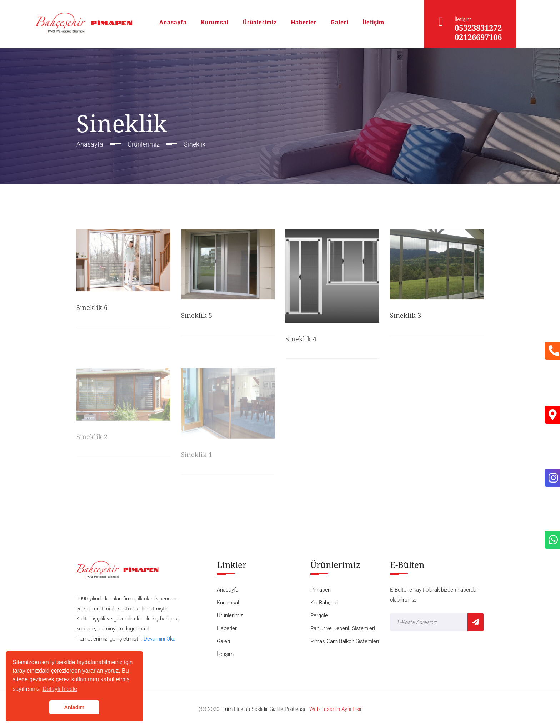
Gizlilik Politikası (287, 709)
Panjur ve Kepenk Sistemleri (342, 628)
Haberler (303, 22)
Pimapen (320, 590)
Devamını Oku (159, 638)
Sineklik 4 (300, 339)
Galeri (339, 22)
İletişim (373, 22)
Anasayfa (173, 22)
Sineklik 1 (196, 456)
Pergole (319, 615)
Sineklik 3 (405, 315)
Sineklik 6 (92, 308)
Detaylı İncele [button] (59, 689)
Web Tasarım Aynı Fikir (335, 709)
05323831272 (478, 27)
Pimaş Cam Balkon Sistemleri (344, 641)
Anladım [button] (74, 707)
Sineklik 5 (196, 316)
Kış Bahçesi (324, 602)
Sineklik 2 (92, 438)
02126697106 (478, 36)
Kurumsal (215, 22)
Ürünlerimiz (260, 22)
